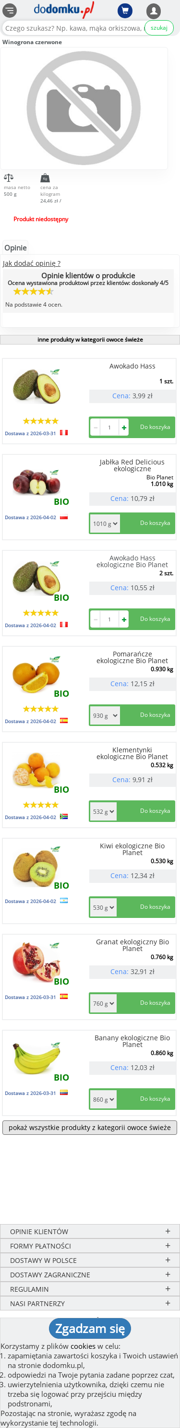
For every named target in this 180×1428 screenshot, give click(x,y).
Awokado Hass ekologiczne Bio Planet (132, 561)
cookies (83, 1346)
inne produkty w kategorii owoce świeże (90, 339)
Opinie (15, 247)
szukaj (159, 28)
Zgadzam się (90, 1328)
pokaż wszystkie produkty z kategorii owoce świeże (90, 1127)
